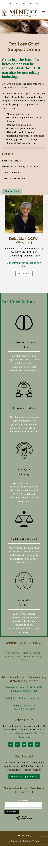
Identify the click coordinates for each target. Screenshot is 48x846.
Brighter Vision (31, 841)
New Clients (12, 652)
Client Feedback (31, 652)
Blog (24, 660)
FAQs (39, 656)
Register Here (12, 191)
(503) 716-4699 (26, 709)
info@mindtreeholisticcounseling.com (24, 698)
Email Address (23, 801)
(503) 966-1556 (28, 705)
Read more (24, 274)
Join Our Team (13, 656)
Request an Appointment (24, 777)
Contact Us (29, 656)
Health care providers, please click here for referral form (24, 733)
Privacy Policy (24, 835)
